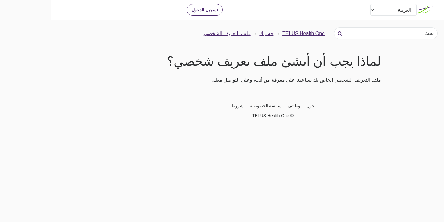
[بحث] (335, 33)
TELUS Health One (253, 33)
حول (259, 105)
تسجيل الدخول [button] (154, 9)
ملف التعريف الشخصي (176, 33)
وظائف (243, 105)
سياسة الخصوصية (214, 105)
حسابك (215, 33)
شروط (186, 105)
